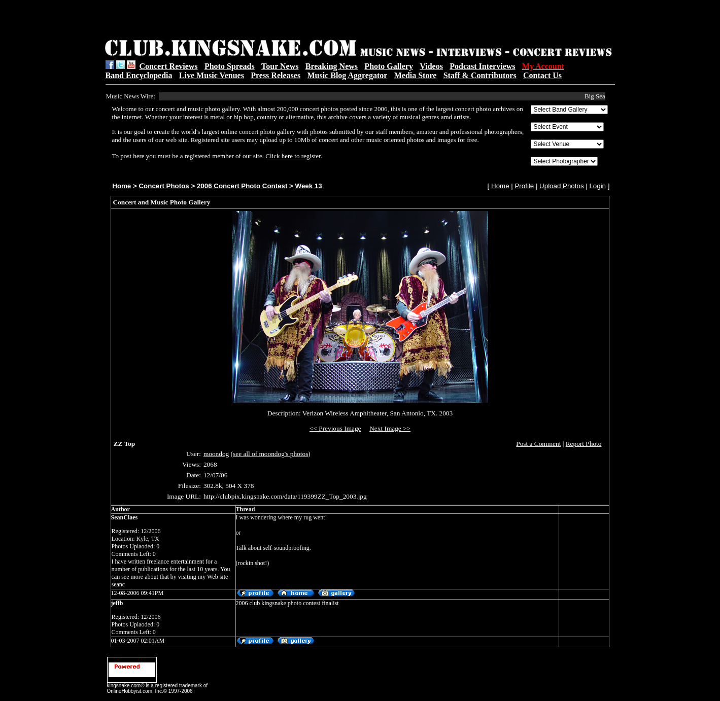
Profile (524, 186)
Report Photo (584, 443)
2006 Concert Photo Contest (242, 186)
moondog (216, 454)
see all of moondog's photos (270, 454)
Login (597, 186)
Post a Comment (538, 443)
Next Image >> (389, 428)
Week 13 (308, 186)
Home (121, 186)
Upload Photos (561, 186)
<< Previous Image (335, 428)
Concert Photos (164, 186)
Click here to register (293, 156)
